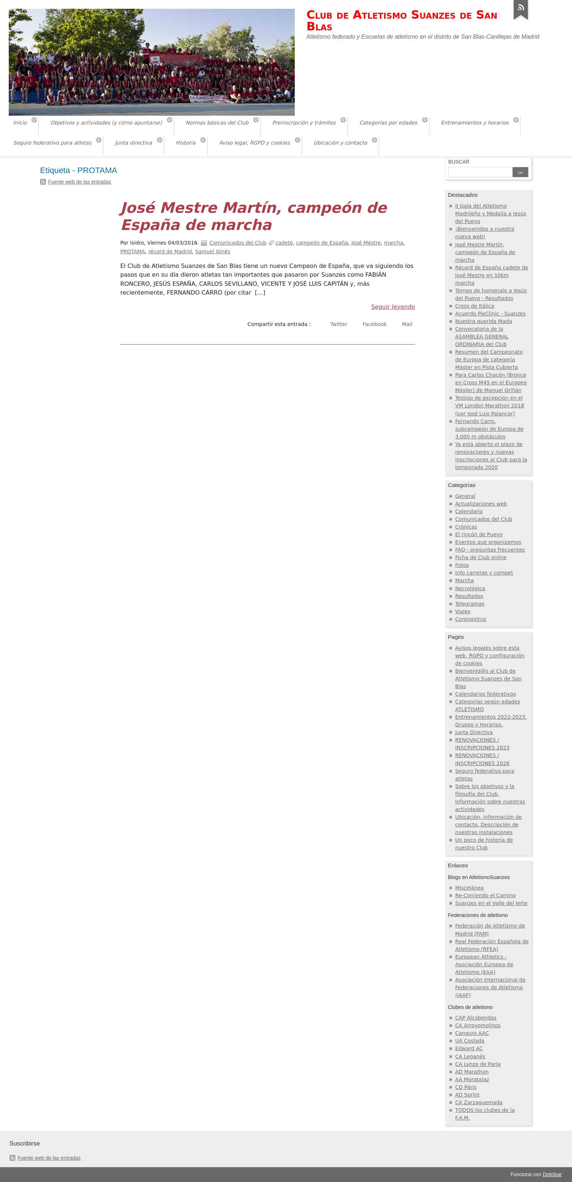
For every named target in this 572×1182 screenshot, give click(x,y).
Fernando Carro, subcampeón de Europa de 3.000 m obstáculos (489, 429)
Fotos (462, 565)
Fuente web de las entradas (79, 182)
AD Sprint (467, 1095)
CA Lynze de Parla (478, 1064)
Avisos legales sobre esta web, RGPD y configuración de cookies (490, 655)
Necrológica (470, 588)
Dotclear (552, 1174)
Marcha (464, 580)
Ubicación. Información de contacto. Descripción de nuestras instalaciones (488, 824)
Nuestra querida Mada (483, 321)
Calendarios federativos (485, 694)
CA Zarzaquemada (479, 1102)
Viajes (463, 611)
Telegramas (469, 604)
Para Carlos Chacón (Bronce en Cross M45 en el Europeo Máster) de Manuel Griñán (491, 382)
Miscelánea (469, 888)
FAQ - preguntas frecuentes (490, 550)
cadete (284, 243)
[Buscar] (480, 172)
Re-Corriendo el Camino (485, 895)
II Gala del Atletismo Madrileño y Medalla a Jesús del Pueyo (490, 213)
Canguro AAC (472, 1033)
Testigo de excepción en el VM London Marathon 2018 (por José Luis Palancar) (489, 405)
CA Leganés (470, 1056)
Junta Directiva (474, 732)
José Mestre (366, 243)
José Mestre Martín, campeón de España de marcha (253, 216)
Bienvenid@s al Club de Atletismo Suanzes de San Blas (488, 678)
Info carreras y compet (484, 573)
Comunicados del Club (238, 243)
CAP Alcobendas (475, 1018)
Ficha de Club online (481, 557)
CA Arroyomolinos (478, 1025)
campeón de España (322, 243)
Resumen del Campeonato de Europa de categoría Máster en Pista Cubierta (489, 359)
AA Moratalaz (472, 1079)
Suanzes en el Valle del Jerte (491, 903)
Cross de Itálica (474, 306)
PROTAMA (132, 251)
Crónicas (466, 527)
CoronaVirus (470, 619)
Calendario (469, 511)
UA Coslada (469, 1041)
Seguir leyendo (393, 306)
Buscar (458, 162)
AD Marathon (472, 1072)
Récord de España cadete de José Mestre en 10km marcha (491, 275)
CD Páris (465, 1087)
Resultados (469, 596)
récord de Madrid (170, 251)
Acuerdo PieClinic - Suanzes (490, 313)
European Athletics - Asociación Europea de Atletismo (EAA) (484, 964)
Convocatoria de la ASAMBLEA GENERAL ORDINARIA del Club (482, 336)
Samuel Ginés (213, 251)
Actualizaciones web (481, 504)
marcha (393, 243)
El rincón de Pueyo (479, 534)
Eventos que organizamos (488, 542)
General (465, 496)
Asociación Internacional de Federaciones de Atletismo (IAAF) (490, 987)
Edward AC (469, 1048)
